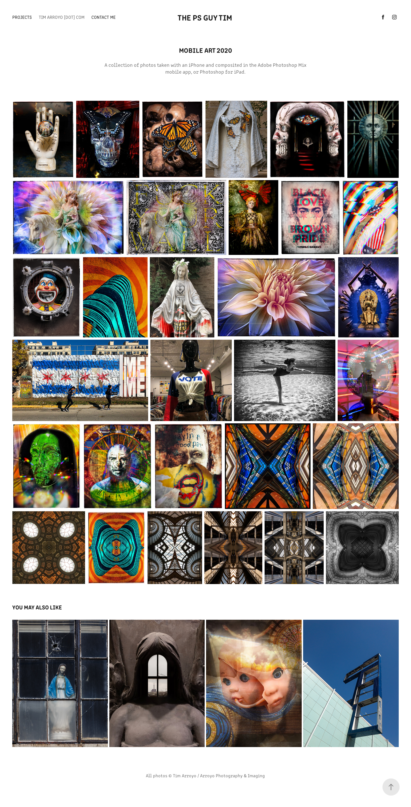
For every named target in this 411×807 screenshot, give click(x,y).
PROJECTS (22, 17)
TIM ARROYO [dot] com (61, 17)
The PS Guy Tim (206, 17)
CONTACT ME (103, 17)
